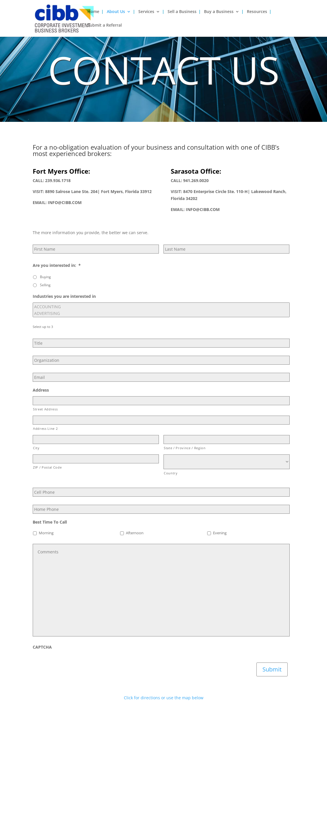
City (36, 448)
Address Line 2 (45, 428)
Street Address (45, 409)
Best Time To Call (50, 522)
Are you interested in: (57, 265)
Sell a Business (182, 12)
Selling (45, 284)
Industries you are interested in (64, 296)
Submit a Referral (104, 25)
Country (171, 473)
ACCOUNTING (161, 306)
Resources (257, 12)
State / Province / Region (185, 448)
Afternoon (135, 533)
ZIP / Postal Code (47, 467)
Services (146, 12)
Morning (46, 533)
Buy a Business (219, 12)
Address (41, 390)
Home (93, 12)
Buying (45, 276)
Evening (220, 533)
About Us (116, 12)
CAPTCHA (42, 647)
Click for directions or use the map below (163, 697)
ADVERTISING (161, 313)
